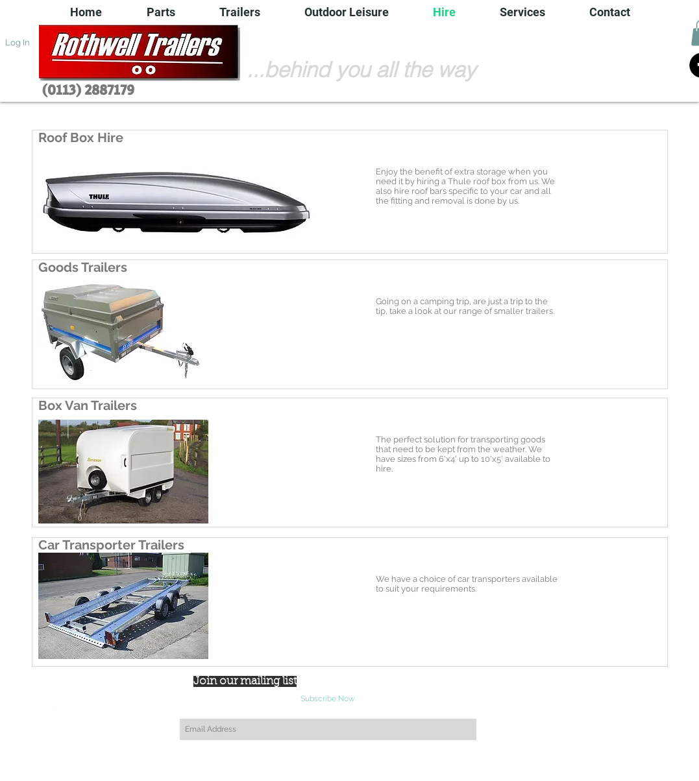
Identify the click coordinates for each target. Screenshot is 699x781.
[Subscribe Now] (328, 699)
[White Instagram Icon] (75, 708)
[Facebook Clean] (35, 708)
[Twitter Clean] (55, 708)
